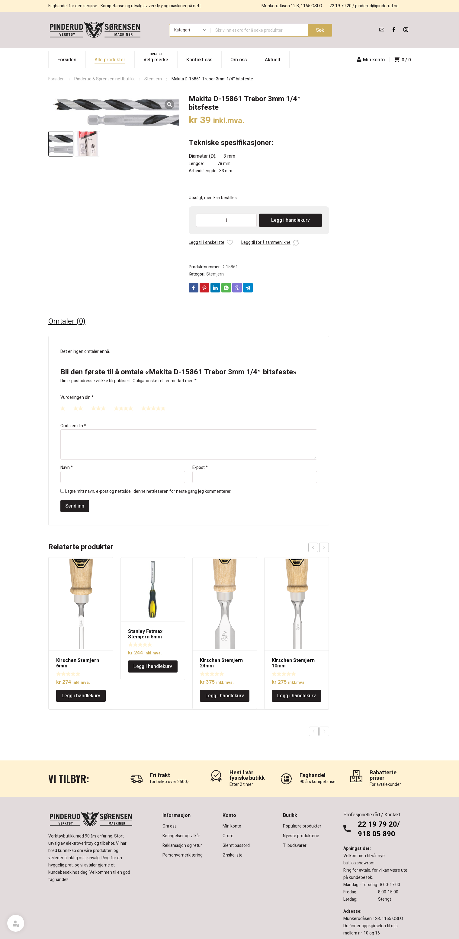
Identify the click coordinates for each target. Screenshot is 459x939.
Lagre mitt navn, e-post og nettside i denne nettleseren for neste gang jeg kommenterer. (148, 491)
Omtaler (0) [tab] (66, 321)
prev (313, 547)
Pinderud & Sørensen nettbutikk (104, 79)
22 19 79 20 (340, 6)
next (324, 547)
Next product (324, 731)
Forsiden (56, 79)
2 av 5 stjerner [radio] (78, 408)
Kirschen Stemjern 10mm (293, 663)
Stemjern (153, 79)
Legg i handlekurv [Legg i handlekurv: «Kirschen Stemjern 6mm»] (81, 695)
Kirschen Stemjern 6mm (77, 663)
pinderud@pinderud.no (377, 6)
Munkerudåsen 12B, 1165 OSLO (373, 918)
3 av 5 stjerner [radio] (98, 408)
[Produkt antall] (226, 220)
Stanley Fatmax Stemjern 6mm (145, 634)
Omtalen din (73, 426)
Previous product (314, 731)
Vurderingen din (77, 397)
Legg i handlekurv (290, 220)
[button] (169, 104)
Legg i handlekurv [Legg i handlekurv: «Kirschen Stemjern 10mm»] (296, 695)
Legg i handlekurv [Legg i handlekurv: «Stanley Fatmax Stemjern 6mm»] (152, 666)
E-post (200, 467)
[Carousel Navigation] (318, 547)
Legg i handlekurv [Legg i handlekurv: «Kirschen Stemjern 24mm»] (224, 695)
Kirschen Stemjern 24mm (221, 663)
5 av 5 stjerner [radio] (153, 408)
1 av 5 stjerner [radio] (62, 408)
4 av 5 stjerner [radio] (123, 408)
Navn (66, 467)
